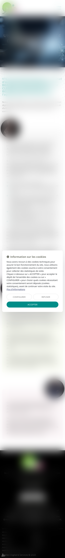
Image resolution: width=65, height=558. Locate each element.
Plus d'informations (16, 289)
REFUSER (46, 297)
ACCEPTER (32, 304)
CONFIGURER (19, 297)
